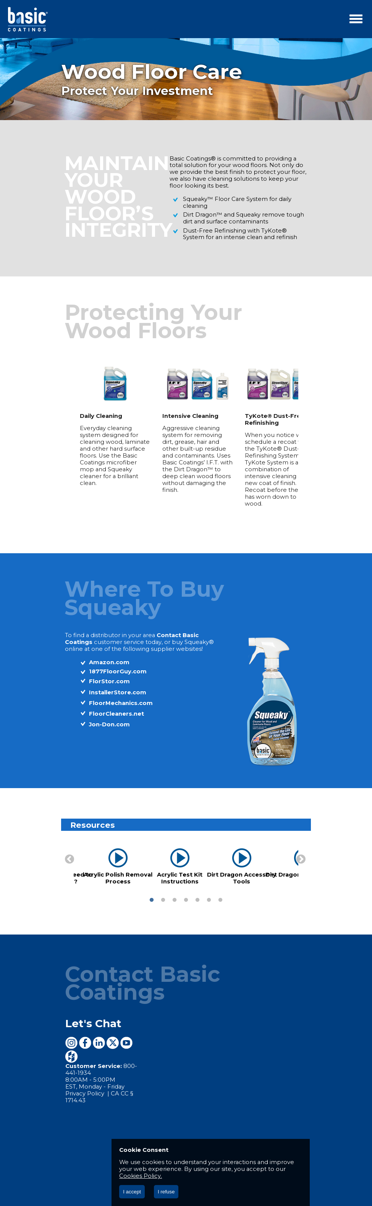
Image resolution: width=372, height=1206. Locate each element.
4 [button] (186, 882)
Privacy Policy (73, 1045)
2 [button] (163, 882)
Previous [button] (56, 839)
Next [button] (311, 839)
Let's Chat (81, 987)
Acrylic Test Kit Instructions (168, 860)
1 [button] (151, 882)
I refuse (166, 1192)
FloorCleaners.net (104, 695)
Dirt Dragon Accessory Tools (230, 860)
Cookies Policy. (206, 1175)
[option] (104, 427)
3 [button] (174, 882)
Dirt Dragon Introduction (292, 856)
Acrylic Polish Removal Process (107, 860)
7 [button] (220, 882)
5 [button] (197, 882)
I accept (132, 1192)
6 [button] (209, 882)
